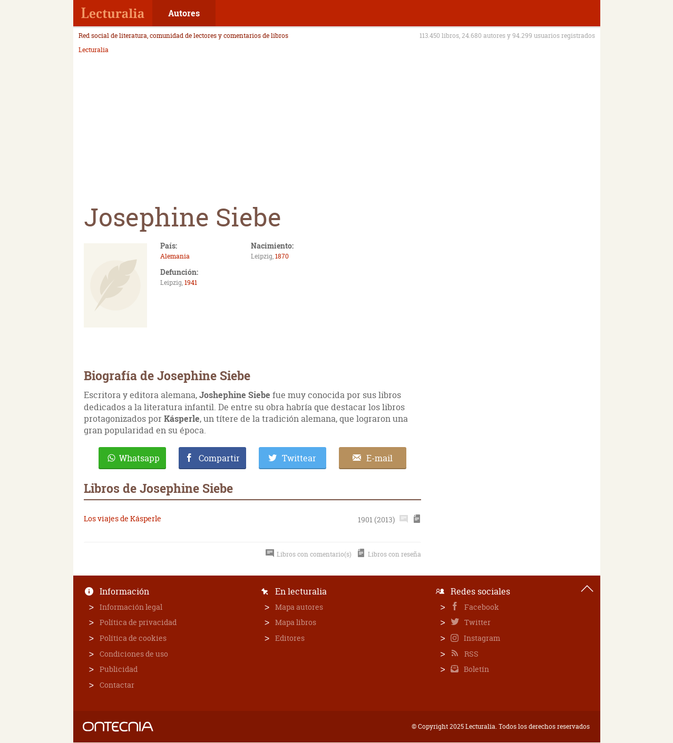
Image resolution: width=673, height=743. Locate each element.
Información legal (131, 607)
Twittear (299, 458)
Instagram (481, 638)
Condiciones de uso (134, 654)
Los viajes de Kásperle (122, 518)
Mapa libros (295, 622)
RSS (471, 654)
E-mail (379, 458)
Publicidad (119, 669)
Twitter (477, 622)
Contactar (117, 685)
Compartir (219, 458)
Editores (290, 638)
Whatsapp (139, 458)
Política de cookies (133, 638)
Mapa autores (299, 607)
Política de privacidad (138, 622)
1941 (190, 282)
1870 (282, 256)
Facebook (481, 607)
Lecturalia (94, 50)
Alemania (175, 256)
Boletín (475, 669)
